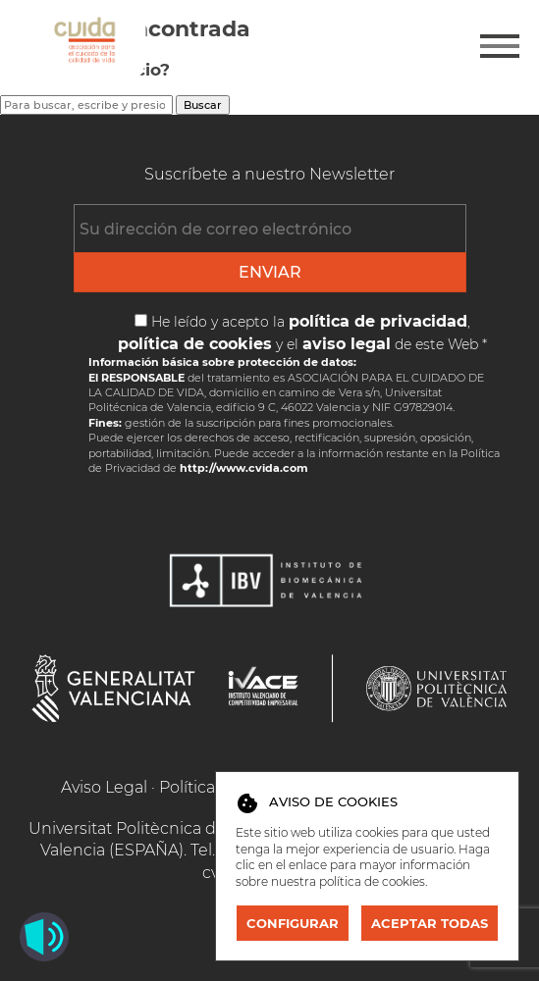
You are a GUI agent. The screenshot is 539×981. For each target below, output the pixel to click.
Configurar (292, 923)
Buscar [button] (203, 105)
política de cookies (372, 881)
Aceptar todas (429, 923)
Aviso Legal (104, 787)
